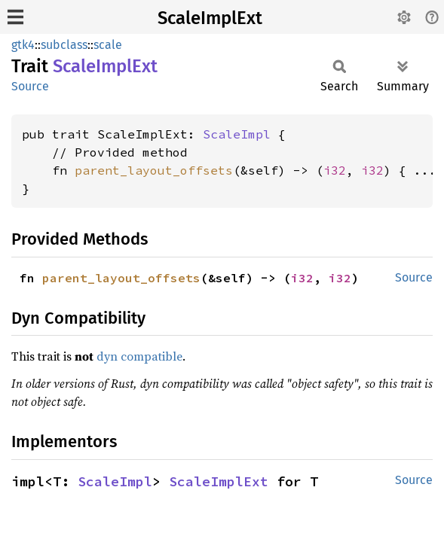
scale (107, 45)
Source (30, 86)
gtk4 (23, 45)
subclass (64, 45)
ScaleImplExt (210, 18)
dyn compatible (139, 356)
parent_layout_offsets (154, 170)
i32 (334, 170)
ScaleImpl (237, 134)
